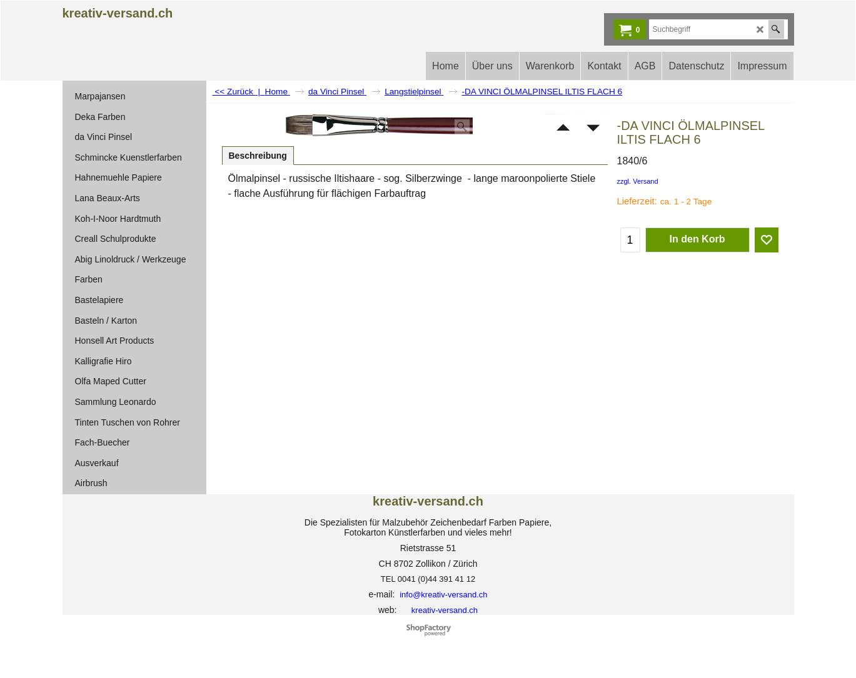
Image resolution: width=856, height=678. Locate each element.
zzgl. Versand (637, 181)
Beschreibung (258, 156)
